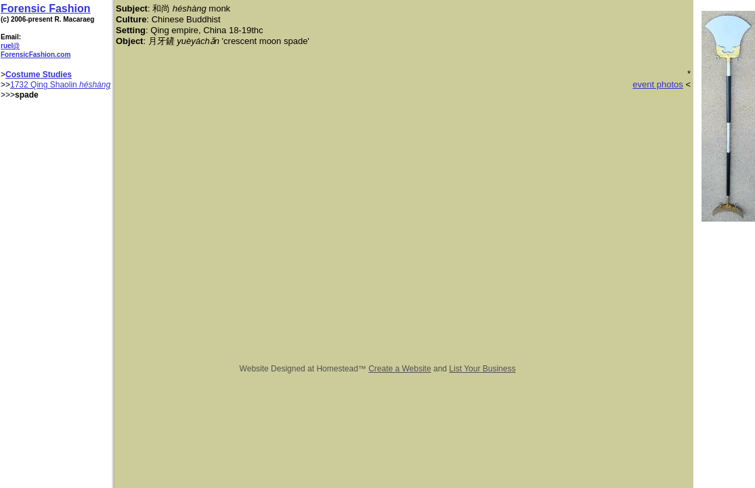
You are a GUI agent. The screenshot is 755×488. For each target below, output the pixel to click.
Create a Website (399, 368)
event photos (657, 84)
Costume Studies (38, 74)
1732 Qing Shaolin (44, 84)
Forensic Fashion (45, 8)
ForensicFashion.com (35, 54)
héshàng (94, 84)
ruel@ (10, 45)
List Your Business (482, 368)
